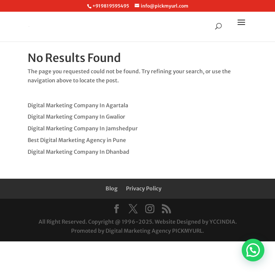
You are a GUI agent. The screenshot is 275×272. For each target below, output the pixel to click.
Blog (112, 188)
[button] (253, 250)
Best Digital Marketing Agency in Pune (77, 140)
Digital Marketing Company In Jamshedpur (83, 128)
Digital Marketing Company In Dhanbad (78, 151)
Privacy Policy (144, 188)
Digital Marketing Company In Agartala (78, 105)
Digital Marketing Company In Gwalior (76, 116)
